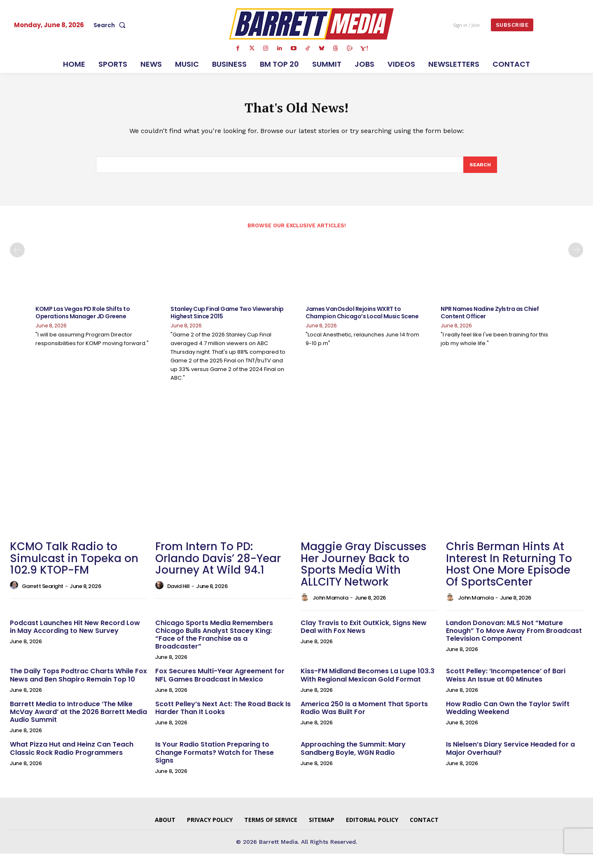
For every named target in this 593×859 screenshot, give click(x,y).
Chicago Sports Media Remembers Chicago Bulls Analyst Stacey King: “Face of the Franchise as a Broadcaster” (214, 640)
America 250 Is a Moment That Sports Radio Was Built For (364, 713)
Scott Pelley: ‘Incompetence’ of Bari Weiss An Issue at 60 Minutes (505, 680)
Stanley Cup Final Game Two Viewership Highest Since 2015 (227, 318)
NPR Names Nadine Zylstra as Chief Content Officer (490, 318)
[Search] (479, 169)
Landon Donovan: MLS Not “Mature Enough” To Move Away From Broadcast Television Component (514, 636)
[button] (111, 25)
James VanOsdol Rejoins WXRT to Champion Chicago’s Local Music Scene (362, 318)
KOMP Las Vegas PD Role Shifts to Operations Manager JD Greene (82, 318)
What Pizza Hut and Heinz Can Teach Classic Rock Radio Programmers (71, 754)
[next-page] (575, 255)
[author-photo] (15, 591)
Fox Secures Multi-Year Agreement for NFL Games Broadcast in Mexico (220, 680)
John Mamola (330, 603)
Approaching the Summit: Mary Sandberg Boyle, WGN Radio (353, 754)
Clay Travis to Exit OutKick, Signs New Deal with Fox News (364, 632)
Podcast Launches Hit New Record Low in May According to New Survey (75, 632)
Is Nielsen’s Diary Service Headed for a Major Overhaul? (510, 754)
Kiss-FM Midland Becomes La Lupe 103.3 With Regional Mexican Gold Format (367, 680)
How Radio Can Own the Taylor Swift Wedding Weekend (508, 713)
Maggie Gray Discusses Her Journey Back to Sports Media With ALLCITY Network (363, 570)
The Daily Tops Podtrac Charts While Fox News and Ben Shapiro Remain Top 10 (78, 680)
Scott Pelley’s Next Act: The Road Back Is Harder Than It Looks (223, 713)
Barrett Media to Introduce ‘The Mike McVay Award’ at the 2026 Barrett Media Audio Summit (78, 717)
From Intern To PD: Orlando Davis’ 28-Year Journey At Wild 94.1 (218, 564)
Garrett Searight (42, 591)
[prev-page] (17, 255)
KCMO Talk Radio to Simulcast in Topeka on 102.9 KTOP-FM (74, 564)
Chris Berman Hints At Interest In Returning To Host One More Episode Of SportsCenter (509, 570)
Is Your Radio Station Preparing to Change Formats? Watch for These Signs (214, 757)
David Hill (178, 591)
